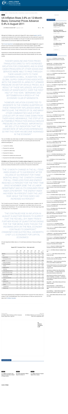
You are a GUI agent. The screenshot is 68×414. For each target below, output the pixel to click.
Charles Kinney (50, 67)
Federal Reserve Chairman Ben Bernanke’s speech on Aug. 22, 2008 (56, 287)
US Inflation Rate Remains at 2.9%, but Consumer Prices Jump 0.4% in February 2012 (55, 150)
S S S (47, 294)
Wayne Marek (49, 261)
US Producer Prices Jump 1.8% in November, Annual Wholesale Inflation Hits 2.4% (56, 239)
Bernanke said (33, 93)
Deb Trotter (49, 107)
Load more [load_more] (56, 49)
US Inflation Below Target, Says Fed (58, 194)
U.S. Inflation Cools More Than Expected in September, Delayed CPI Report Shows (7, 374)
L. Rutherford (49, 233)
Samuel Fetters (50, 88)
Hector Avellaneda (50, 212)
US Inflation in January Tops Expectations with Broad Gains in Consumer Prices (56, 60)
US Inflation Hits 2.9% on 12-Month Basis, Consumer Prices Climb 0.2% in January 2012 (56, 187)
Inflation (6, 13)
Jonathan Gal (49, 63)
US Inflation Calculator (11, 298)
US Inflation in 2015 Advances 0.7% (57, 71)
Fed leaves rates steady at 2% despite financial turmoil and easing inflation (56, 278)
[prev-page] (2, 379)
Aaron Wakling (50, 290)
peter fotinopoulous (51, 77)
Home (2, 13)
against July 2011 (38, 35)
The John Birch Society (51, 126)
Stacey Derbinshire (50, 285)
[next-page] (4, 379)
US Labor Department (8, 44)
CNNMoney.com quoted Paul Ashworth (22, 232)
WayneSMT (49, 282)
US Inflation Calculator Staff (9, 27)
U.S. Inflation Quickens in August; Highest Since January (58, 37)
